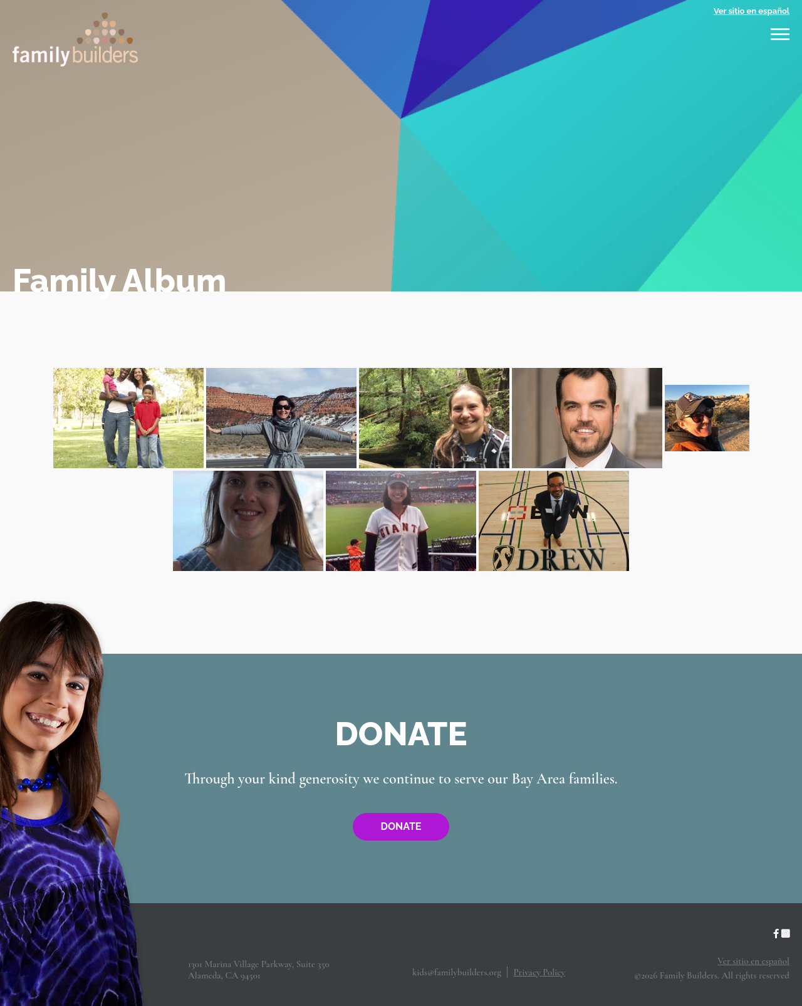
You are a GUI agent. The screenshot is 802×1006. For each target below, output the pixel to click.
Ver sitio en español (751, 11)
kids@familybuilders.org (456, 972)
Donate (401, 826)
